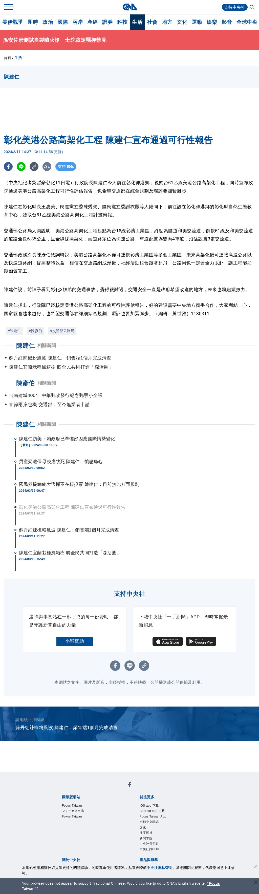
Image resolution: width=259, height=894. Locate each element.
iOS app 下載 (149, 805)
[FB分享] (8, 166)
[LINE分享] (21, 166)
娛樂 (212, 22)
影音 (227, 22)
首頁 (7, 58)
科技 (122, 22)
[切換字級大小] (46, 166)
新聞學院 (146, 838)
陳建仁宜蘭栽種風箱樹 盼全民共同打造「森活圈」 (70, 552)
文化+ (144, 827)
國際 (62, 22)
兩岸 (77, 22)
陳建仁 (25, 424)
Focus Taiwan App (153, 816)
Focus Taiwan (72, 805)
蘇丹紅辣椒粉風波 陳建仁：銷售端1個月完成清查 (69, 529)
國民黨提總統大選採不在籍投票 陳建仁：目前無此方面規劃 (79, 484)
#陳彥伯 (35, 331)
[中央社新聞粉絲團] (129, 785)
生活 (137, 22)
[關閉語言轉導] (256, 882)
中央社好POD (149, 849)
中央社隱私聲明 (159, 868)
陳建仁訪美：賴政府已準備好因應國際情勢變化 (67, 438)
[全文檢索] (252, 7)
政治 (47, 22)
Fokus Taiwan (72, 816)
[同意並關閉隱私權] (256, 867)
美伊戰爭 (12, 22)
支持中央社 (234, 7)
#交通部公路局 (62, 331)
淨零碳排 (146, 832)
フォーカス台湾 (73, 811)
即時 (33, 22)
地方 (167, 22)
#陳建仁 (14, 331)
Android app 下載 (152, 811)
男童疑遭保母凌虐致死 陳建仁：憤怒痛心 (61, 461)
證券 (107, 22)
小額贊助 (74, 641)
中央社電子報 (149, 844)
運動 (197, 22)
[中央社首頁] (130, 7)
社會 (152, 22)
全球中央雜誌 (149, 822)
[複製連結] (34, 166)
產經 (92, 22)
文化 (182, 22)
